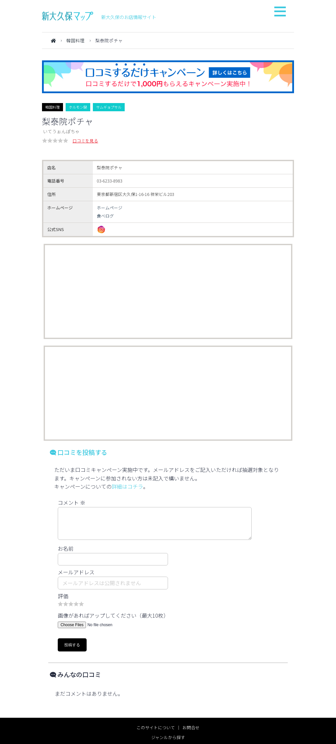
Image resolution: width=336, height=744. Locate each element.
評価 (63, 596)
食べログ (105, 216)
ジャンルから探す (168, 737)
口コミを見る (85, 141)
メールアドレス (76, 572)
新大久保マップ (67, 16)
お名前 (66, 548)
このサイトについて (155, 727)
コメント (71, 502)
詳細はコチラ (127, 486)
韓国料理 (75, 40)
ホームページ (109, 207)
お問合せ (191, 727)
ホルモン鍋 (78, 107)
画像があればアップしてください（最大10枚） (113, 615)
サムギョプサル (108, 107)
